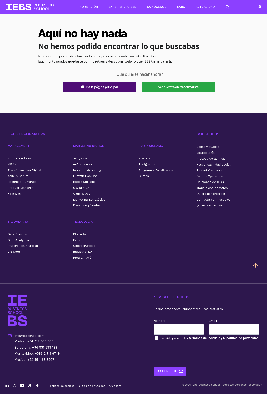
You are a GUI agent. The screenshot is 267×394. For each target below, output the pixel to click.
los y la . (209, 338)
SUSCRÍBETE (170, 371)
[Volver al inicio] (30, 7)
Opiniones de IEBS (210, 182)
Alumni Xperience (209, 170)
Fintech (78, 240)
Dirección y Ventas (87, 205)
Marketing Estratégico (89, 199)
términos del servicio (204, 338)
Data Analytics (18, 240)
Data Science (17, 234)
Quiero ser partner (210, 205)
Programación (83, 257)
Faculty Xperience (209, 176)
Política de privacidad (91, 385)
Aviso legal (115, 385)
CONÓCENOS (156, 7)
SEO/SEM (80, 158)
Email (213, 320)
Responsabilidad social (213, 164)
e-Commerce (82, 164)
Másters (144, 158)
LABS (181, 7)
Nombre (159, 320)
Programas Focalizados (156, 170)
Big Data (14, 251)
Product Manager (20, 187)
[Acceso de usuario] (260, 7)
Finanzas (14, 193)
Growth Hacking (85, 176)
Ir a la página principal (99, 87)
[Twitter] (29, 386)
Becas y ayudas (207, 147)
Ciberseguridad (84, 246)
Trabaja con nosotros (212, 188)
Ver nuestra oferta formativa (178, 87)
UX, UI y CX (81, 187)
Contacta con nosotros (213, 199)
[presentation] (183, 353)
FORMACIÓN (89, 7)
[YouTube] (22, 386)
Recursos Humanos (22, 182)
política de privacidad (242, 338)
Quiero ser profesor (210, 194)
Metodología (205, 152)
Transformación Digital (24, 170)
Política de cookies (62, 385)
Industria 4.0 (82, 251)
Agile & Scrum (18, 176)
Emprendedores (19, 158)
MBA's (12, 164)
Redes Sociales (84, 182)
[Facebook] (37, 386)
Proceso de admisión (212, 158)
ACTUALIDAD (205, 7)
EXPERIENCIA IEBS (122, 7)
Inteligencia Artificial (23, 246)
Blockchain (81, 234)
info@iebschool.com (26, 336)
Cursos (144, 176)
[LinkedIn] (7, 386)
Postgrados (147, 164)
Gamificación (82, 193)
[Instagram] (14, 386)
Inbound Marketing (87, 170)
